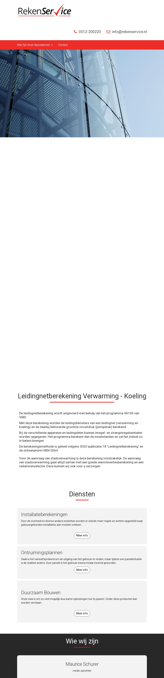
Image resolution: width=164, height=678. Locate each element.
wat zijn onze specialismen (35, 44)
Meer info (82, 535)
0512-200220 (87, 31)
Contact (63, 44)
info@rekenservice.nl (126, 31)
